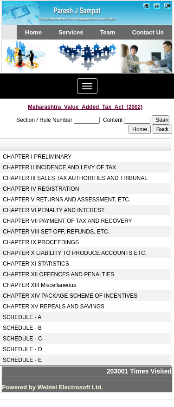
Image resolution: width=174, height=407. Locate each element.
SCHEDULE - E (22, 360)
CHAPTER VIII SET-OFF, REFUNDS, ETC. (56, 231)
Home (33, 32)
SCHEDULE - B (22, 328)
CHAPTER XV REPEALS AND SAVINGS (53, 306)
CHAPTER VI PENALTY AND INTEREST (54, 210)
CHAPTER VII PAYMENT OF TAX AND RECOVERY (67, 221)
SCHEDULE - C (22, 338)
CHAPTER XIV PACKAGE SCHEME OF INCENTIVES (70, 296)
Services (71, 32)
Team (107, 32)
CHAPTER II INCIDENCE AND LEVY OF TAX (59, 167)
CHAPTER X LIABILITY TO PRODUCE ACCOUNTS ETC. (75, 253)
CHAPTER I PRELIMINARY (37, 156)
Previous (22, 65)
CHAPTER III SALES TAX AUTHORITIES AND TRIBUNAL (75, 178)
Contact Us (148, 32)
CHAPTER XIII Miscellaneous (39, 285)
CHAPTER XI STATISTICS (36, 263)
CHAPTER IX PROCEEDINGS (41, 242)
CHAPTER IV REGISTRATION (41, 189)
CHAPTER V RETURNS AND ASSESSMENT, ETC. (66, 199)
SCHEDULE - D (22, 349)
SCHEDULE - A (22, 317)
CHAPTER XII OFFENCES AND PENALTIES (59, 274)
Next (150, 65)
